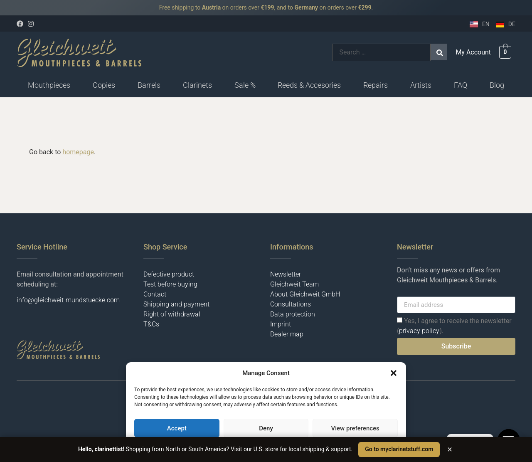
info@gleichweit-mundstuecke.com (68, 300)
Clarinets (197, 85)
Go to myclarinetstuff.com (399, 449)
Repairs (375, 85)
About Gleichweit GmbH (305, 294)
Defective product (168, 274)
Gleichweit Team (294, 284)
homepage (78, 152)
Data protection (292, 314)
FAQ (460, 85)
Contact (154, 294)
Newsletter (285, 274)
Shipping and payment (176, 304)
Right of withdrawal (171, 314)
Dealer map (286, 334)
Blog (497, 85)
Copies (104, 85)
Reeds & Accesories (309, 85)
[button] (393, 373)
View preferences (355, 428)
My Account (473, 52)
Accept (177, 428)
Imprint (280, 324)
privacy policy (419, 331)
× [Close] (449, 449)
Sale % (245, 85)
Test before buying (170, 284)
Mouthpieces (49, 85)
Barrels (149, 85)
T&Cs (151, 324)
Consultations (290, 304)
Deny (266, 428)
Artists (420, 85)
